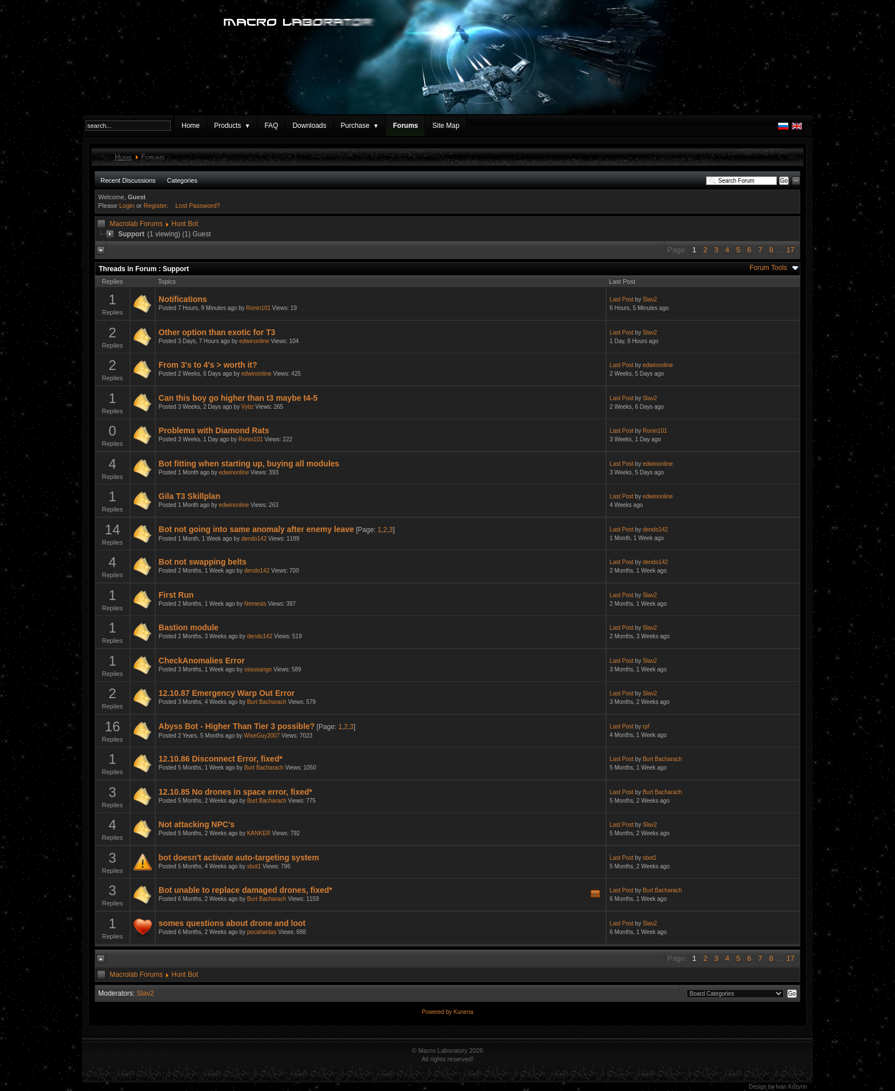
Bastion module (189, 627)
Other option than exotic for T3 (217, 332)
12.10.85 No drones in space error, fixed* (235, 791)
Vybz (247, 407)
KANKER (259, 833)
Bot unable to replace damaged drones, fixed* (245, 890)
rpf (646, 726)
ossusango (258, 669)
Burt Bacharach (267, 702)
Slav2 (650, 299)
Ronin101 (258, 308)
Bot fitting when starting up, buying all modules (249, 463)
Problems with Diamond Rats (214, 430)
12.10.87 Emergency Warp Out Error (227, 693)
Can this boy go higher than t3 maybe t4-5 (238, 397)
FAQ (271, 126)
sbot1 (254, 866)
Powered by (438, 1012)
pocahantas (262, 932)
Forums (405, 126)
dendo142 (254, 539)
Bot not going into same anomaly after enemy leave (256, 529)
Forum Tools (768, 268)
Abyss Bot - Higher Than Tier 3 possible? (237, 726)
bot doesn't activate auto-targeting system (239, 857)
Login (127, 205)
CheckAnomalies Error (202, 660)
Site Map (445, 126)
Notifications (183, 299)
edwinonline (254, 341)
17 (791, 249)
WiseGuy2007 (262, 735)
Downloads (309, 126)
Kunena (463, 1012)
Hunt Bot (184, 224)
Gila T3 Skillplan (189, 496)
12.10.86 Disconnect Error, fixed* (221, 758)
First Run (176, 594)
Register (155, 205)
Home (191, 126)
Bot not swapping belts (203, 561)
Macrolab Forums (136, 224)
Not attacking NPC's (197, 824)
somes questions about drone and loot (232, 923)
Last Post (622, 299)
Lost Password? (197, 205)
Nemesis (255, 604)
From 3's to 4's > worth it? (208, 364)
